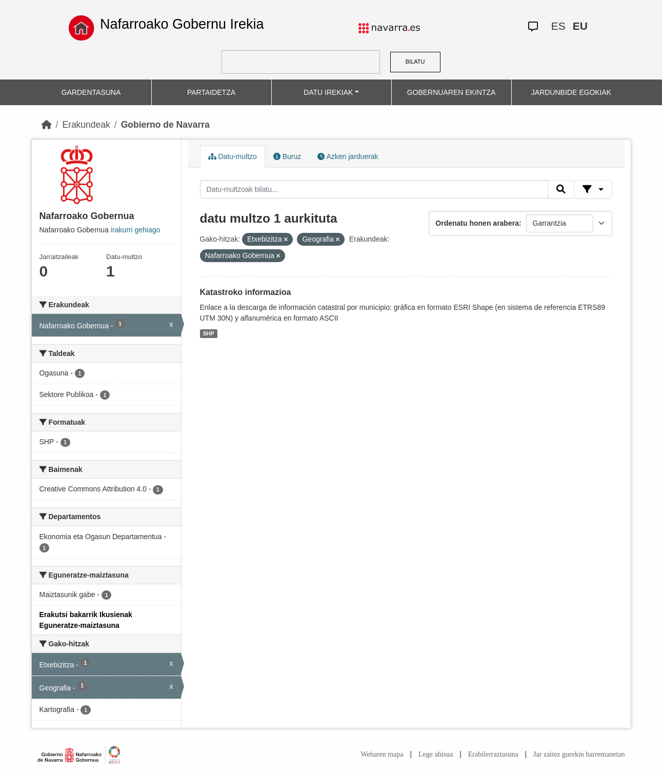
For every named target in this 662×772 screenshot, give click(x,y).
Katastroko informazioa (245, 292)
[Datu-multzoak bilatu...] (374, 189)
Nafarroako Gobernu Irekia (182, 24)
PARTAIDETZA (211, 92)
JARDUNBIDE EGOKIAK (571, 92)
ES (558, 26)
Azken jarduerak (347, 156)
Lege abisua (435, 754)
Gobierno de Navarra (165, 125)
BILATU (415, 61)
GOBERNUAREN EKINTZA (451, 92)
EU (580, 26)
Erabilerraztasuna (493, 754)
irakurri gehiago (136, 230)
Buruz (287, 156)
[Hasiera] (47, 125)
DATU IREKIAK (328, 92)
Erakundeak (86, 125)
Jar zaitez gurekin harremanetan (579, 754)
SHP (208, 333)
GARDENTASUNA (91, 92)
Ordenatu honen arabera (477, 223)
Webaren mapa (381, 754)
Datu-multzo (232, 156)
